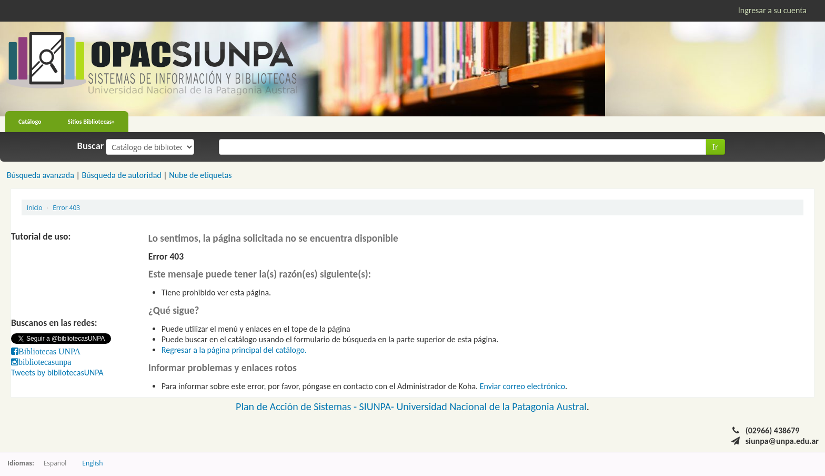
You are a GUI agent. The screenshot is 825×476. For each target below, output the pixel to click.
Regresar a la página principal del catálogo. (234, 350)
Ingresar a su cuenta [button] (772, 10)
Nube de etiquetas (200, 175)
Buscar (90, 146)
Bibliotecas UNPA (49, 351)
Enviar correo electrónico (522, 386)
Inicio (34, 207)
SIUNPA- (378, 406)
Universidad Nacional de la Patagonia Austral (492, 406)
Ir (715, 147)
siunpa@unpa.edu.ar (782, 441)
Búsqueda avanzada (40, 175)
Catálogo (30, 121)
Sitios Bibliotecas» (91, 121)
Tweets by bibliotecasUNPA (57, 373)
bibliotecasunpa (44, 362)
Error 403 (66, 207)
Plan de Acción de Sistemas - (297, 406)
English (92, 463)
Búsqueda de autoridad (121, 175)
